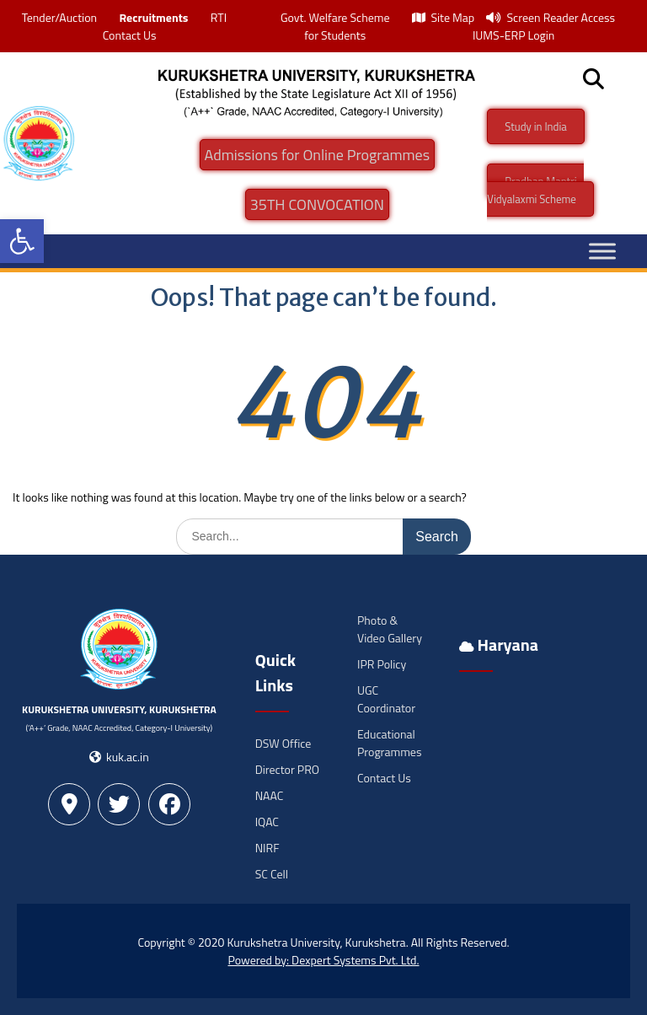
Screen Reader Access (550, 17)
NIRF (267, 848)
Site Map (443, 17)
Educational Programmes (389, 742)
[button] (22, 241)
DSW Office (283, 743)
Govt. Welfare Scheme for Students (335, 26)
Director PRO (287, 769)
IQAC (267, 821)
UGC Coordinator (386, 699)
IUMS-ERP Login (514, 35)
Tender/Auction (59, 17)
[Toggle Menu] (602, 251)
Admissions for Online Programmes (317, 154)
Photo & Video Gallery (389, 629)
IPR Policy (381, 664)
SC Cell (271, 874)
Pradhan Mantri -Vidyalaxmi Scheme (535, 190)
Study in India (536, 126)
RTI (219, 17)
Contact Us (130, 35)
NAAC (269, 795)
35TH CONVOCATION (317, 204)
